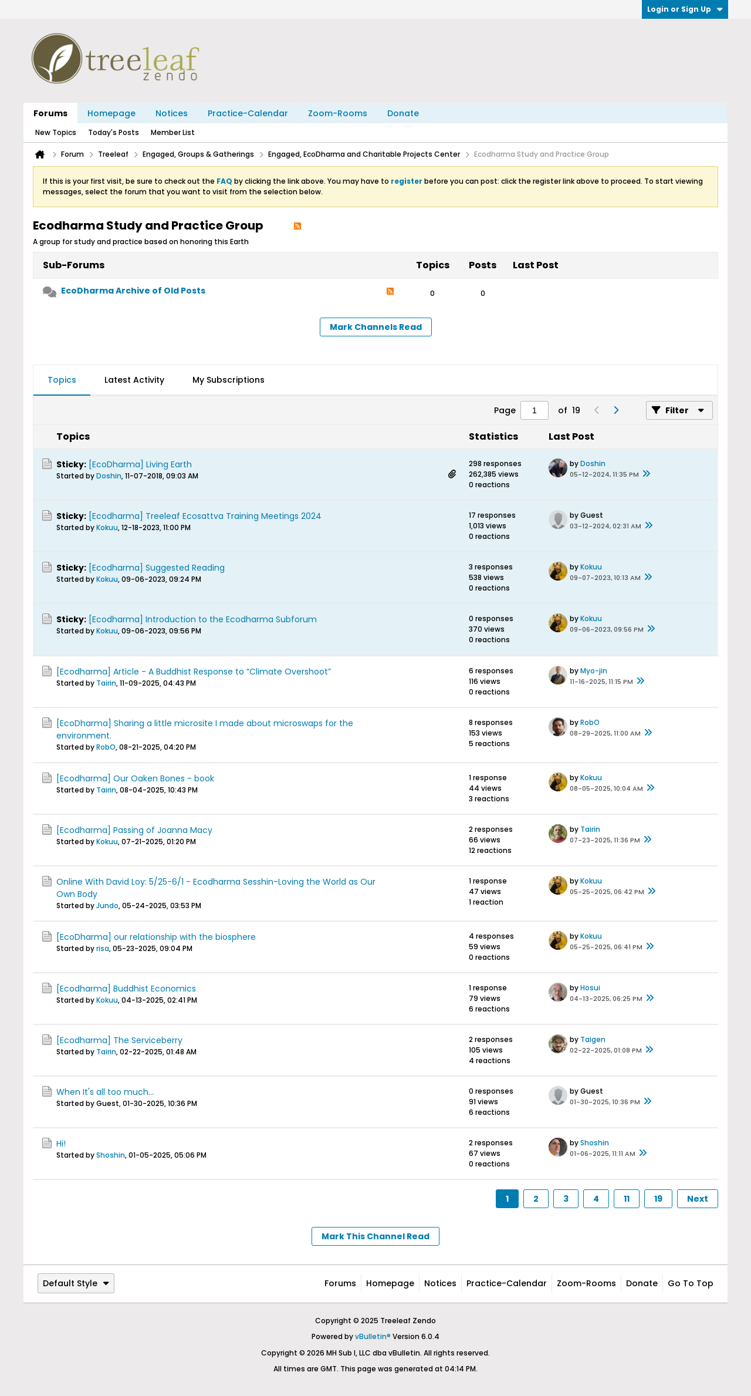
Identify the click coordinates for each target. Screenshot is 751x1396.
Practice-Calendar (248, 113)
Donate (403, 113)
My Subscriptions (228, 380)
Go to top (690, 1283)
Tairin (106, 683)
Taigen (592, 1039)
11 (627, 1199)
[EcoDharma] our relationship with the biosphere (156, 937)
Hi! (61, 1143)
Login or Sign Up (685, 9)
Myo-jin (593, 671)
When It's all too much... (105, 1092)
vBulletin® (373, 1336)
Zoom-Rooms (337, 113)
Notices (171, 113)
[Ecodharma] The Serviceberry (119, 1040)
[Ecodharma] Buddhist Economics (126, 988)
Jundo (107, 906)
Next (697, 1199)
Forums (50, 113)
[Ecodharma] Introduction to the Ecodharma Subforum (203, 619)
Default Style (76, 1283)
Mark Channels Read (376, 327)
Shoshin (110, 1155)
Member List (173, 132)
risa (102, 948)
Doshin (108, 476)
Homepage (111, 113)
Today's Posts (113, 132)
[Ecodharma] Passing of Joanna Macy (134, 830)
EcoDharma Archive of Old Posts (133, 290)
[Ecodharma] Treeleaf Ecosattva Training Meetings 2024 (205, 516)
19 (658, 1199)
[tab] (61, 380)
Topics (62, 380)
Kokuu (107, 527)
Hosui (590, 988)
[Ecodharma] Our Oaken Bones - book (135, 778)
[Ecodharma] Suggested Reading (157, 568)
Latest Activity (134, 380)
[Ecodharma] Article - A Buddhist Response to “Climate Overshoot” (193, 671)
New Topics (55, 132)
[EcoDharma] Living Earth (140, 464)
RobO (106, 747)
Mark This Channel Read (375, 1236)
